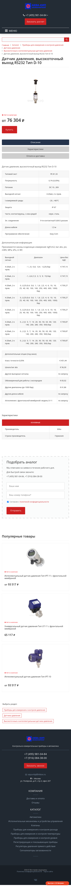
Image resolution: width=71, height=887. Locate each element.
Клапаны (35, 825)
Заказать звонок (35, 765)
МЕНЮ (13, 31)
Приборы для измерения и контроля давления (24, 710)
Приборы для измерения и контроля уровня (35, 838)
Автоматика (35, 817)
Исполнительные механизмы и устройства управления (35, 821)
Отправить (15, 511)
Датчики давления (12, 715)
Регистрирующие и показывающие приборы (35, 842)
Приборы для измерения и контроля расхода (35, 830)
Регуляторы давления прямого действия (35, 846)
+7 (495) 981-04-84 (36, 15)
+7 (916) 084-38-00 (35, 758)
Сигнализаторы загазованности (35, 850)
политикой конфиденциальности (34, 502)
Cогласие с (29, 502)
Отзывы (35, 803)
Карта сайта (48, 871)
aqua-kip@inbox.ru (37, 774)
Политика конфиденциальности (29, 871)
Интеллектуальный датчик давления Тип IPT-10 (28, 676)
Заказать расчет (35, 21)
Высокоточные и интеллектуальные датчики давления (28, 721)
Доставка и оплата (36, 798)
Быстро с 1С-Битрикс (56, 883)
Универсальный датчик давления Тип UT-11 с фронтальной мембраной (34, 627)
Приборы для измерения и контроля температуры (35, 834)
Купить (9, 129)
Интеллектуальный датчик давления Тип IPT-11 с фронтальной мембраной (35, 577)
